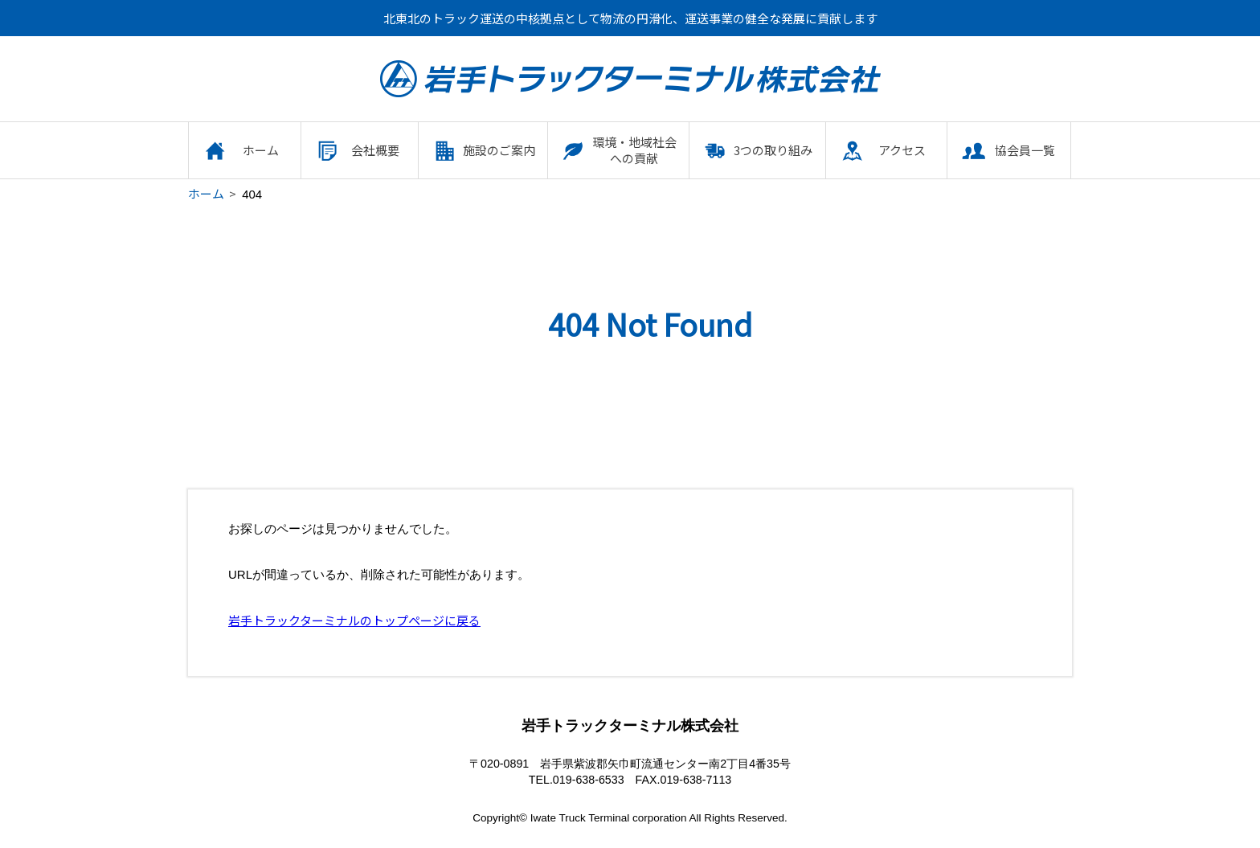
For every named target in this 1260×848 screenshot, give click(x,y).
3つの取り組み (773, 149)
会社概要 (375, 149)
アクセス (902, 149)
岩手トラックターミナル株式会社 (630, 78)
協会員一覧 (1025, 149)
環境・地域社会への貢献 (634, 149)
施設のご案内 (499, 149)
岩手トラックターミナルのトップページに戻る (354, 620)
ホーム (261, 149)
